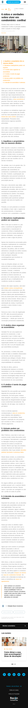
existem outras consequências (13, 288)
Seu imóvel (9, 9)
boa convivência (19, 99)
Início (2, 9)
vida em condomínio (19, 413)
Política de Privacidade (14, 693)
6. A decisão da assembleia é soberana (14, 82)
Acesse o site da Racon (14, 686)
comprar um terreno (20, 572)
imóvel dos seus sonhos (8, 116)
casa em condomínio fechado (12, 575)
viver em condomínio (19, 612)
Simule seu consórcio (13, 2)
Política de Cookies (14, 690)
